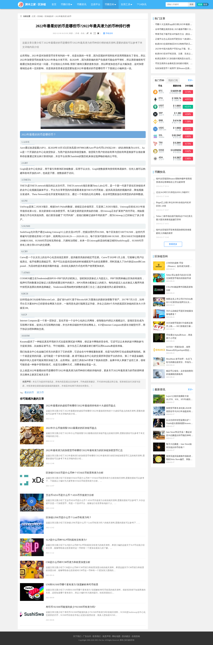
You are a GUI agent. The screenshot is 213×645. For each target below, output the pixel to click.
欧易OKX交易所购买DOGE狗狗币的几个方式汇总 (178, 44)
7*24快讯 (141, 4)
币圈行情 (65, 4)
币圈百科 (109, 4)
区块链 (42, 4)
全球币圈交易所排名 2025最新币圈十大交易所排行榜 (179, 29)
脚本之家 (30, 4)
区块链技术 (49, 16)
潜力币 (40, 392)
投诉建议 (126, 636)
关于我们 (77, 636)
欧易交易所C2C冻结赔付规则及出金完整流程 (175, 58)
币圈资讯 (81, 4)
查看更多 (173, 244)
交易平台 (95, 4)
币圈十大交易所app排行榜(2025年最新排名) (175, 24)
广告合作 (87, 636)
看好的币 (29, 392)
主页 (34, 16)
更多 (190, 80)
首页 (54, 4)
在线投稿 (136, 636)
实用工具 (125, 4)
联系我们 (97, 636)
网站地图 (116, 636)
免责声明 (106, 636)
